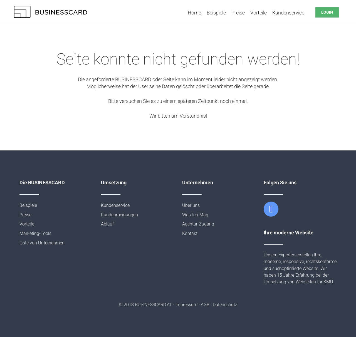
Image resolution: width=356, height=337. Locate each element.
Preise (238, 13)
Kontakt (189, 233)
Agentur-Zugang (198, 224)
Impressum (186, 304)
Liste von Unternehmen (42, 243)
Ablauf (107, 224)
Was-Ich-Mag (195, 214)
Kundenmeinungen (119, 214)
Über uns (191, 205)
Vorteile (258, 13)
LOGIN (327, 12)
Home (194, 13)
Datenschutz (225, 304)
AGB (205, 304)
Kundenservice (288, 13)
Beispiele (216, 13)
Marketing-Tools (35, 233)
